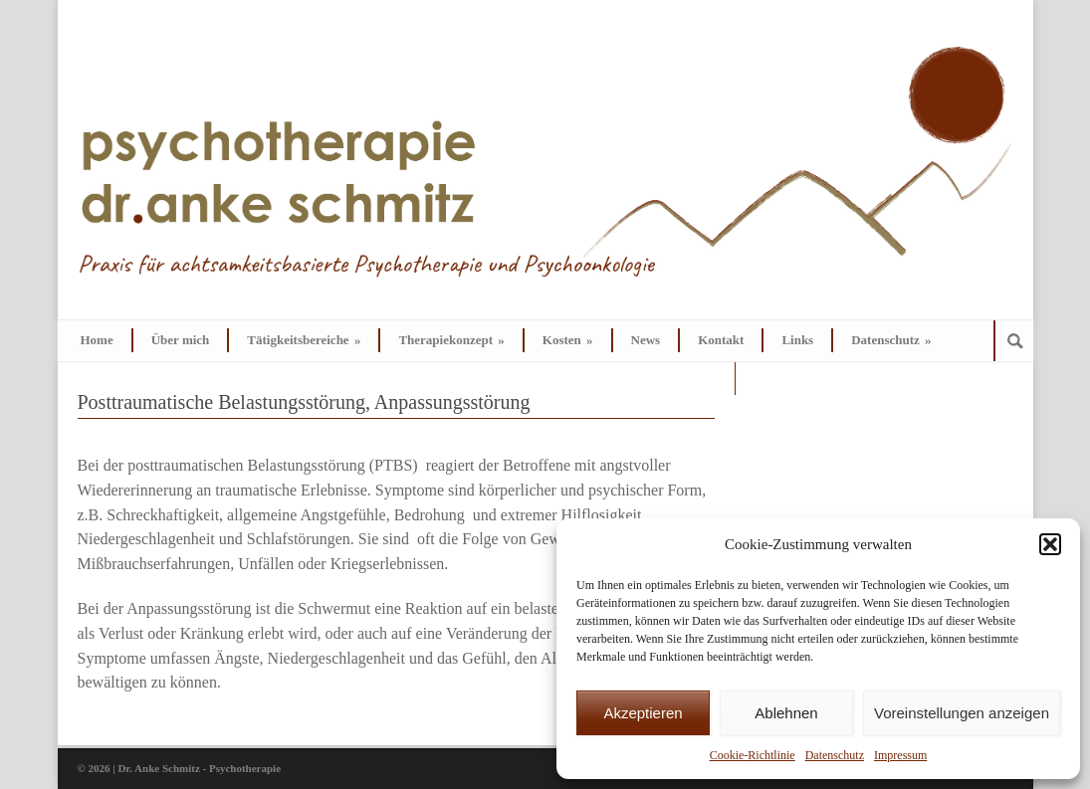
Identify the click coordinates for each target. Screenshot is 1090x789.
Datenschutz (834, 755)
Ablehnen (786, 712)
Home (97, 339)
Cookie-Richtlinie (752, 755)
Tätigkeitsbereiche (303, 339)
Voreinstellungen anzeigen (961, 712)
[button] (1050, 544)
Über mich (180, 339)
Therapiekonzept (451, 339)
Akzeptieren (642, 712)
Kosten (568, 339)
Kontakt (721, 339)
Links (797, 339)
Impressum (900, 755)
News (646, 339)
